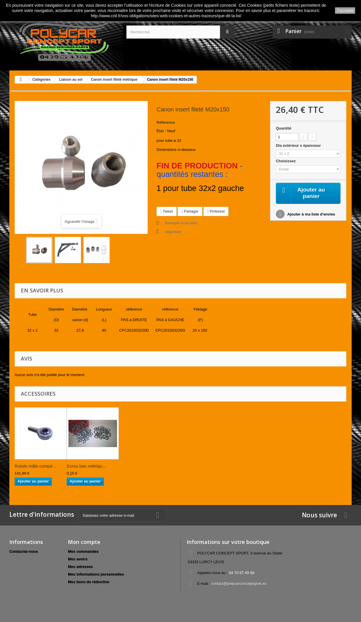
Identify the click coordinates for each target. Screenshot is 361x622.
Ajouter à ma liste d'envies (310, 215)
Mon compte (84, 541)
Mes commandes (83, 551)
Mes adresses (80, 566)
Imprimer (173, 232)
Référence (166, 122)
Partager (189, 211)
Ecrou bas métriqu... (86, 466)
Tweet (166, 211)
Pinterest (216, 211)
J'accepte (345, 10)
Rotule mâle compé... (35, 466)
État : (161, 131)
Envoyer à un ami (181, 223)
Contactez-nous (23, 551)
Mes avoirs (77, 559)
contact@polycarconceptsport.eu (239, 583)
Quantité (283, 128)
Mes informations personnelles (96, 574)
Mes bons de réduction (88, 582)
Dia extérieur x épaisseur (299, 145)
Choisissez (286, 161)
